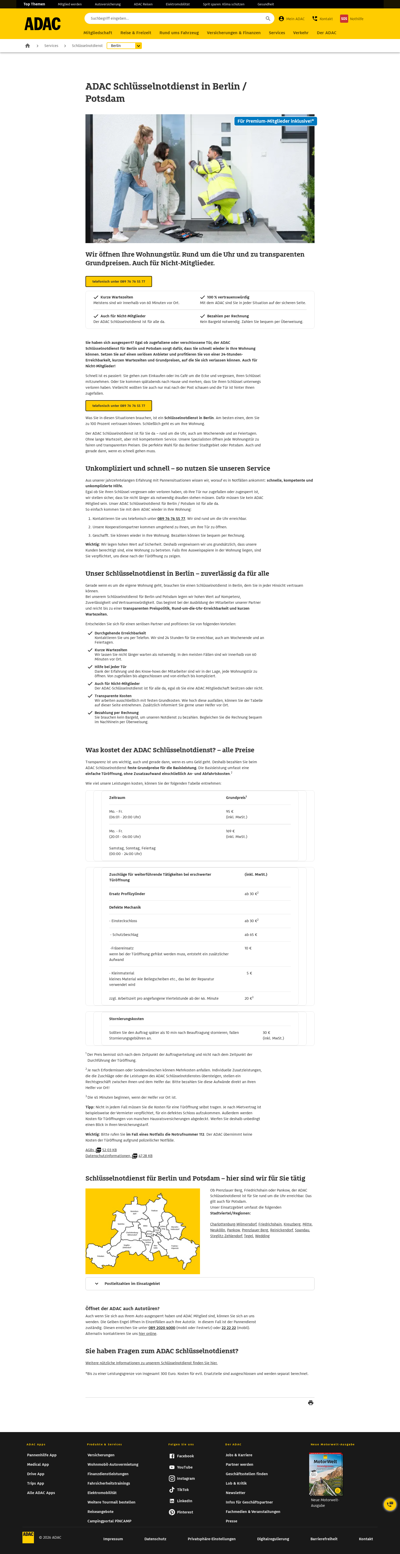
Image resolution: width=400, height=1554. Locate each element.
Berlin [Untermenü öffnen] (116, 45)
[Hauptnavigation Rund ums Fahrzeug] (179, 33)
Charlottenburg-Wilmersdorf (233, 1224)
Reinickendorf (281, 1230)
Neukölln (217, 1230)
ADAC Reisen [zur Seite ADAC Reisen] (143, 4)
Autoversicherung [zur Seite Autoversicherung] (108, 4)
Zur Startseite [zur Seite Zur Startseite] (27, 45)
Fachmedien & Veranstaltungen (253, 1511)
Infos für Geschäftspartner (249, 1502)
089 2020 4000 (161, 1327)
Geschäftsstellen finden (247, 1474)
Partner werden (239, 1464)
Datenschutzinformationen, (119, 1156)
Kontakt (366, 1539)
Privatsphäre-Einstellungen (212, 1539)
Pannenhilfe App (42, 1455)
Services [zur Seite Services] (51, 45)
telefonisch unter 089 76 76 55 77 (118, 281)
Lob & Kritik (236, 1483)
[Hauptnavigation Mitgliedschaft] (97, 33)
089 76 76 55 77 (171, 518)
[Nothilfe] (352, 19)
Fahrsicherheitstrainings (109, 1483)
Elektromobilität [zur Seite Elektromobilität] (178, 4)
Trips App (35, 1483)
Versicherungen (101, 1455)
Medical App (38, 1464)
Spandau (302, 1230)
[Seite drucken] (310, 1403)
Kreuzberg (292, 1224)
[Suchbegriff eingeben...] (179, 18)
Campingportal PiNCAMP (109, 1521)
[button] (322, 19)
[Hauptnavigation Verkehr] (301, 33)
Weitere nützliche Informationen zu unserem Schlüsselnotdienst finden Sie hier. (151, 1363)
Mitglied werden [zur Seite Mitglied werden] (70, 4)
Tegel (248, 1236)
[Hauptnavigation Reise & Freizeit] (135, 33)
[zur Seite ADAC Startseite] (42, 23)
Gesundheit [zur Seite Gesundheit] (266, 4)
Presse (231, 1521)
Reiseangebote (101, 1511)
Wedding (262, 1236)
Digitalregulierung (273, 1539)
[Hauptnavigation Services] (277, 33)
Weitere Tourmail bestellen (111, 1502)
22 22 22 (229, 1327)
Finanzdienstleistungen (108, 1474)
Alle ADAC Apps (41, 1492)
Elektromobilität (102, 1492)
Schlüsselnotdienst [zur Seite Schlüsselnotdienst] (87, 45)
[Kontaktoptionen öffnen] (390, 1504)
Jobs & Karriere (239, 1455)
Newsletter (235, 1492)
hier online (147, 1333)
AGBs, (101, 1150)
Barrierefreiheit (324, 1539)
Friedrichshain (270, 1224)
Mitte (307, 1224)
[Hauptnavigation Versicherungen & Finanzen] (234, 33)
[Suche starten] (267, 18)
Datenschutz (155, 1539)
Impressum (113, 1539)
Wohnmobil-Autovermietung (113, 1464)
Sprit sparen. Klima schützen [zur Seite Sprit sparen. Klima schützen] (223, 4)
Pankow (233, 1230)
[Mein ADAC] (291, 19)
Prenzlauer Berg (255, 1230)
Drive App (35, 1474)
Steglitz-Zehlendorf (226, 1236)
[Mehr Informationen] (200, 1283)
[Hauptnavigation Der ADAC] (327, 33)
